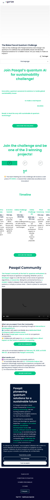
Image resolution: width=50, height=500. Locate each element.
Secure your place (25, 373)
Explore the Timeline (25, 255)
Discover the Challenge (25, 126)
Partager (44, 56)
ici (8, 483)
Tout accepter (25, 495)
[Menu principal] (3, 3)
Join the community (25, 344)
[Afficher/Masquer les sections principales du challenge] (25, 61)
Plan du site (25, 474)
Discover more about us (25, 452)
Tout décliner (25, 490)
